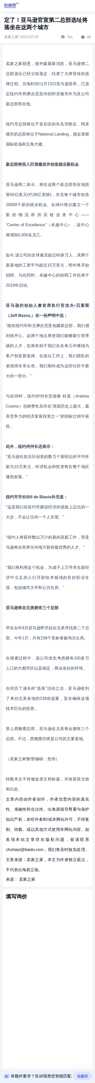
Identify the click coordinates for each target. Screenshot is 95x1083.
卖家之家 (27, 879)
